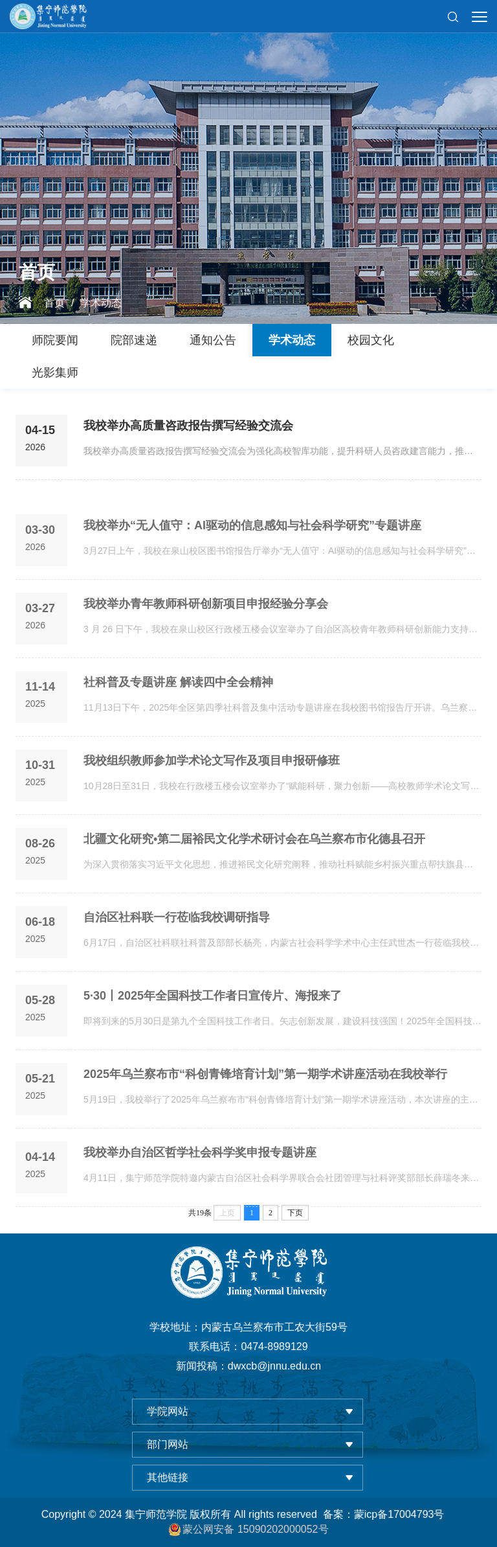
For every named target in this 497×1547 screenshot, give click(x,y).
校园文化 (371, 340)
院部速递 (134, 340)
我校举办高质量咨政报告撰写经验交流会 (188, 426)
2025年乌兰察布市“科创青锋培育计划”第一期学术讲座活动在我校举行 (265, 1099)
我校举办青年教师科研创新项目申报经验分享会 (205, 629)
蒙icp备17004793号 (399, 1514)
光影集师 (55, 372)
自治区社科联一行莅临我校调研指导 (176, 942)
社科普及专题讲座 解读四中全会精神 (178, 707)
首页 (54, 303)
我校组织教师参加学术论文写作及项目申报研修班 (211, 785)
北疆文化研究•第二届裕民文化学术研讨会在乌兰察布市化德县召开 (254, 864)
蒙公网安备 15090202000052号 (248, 1529)
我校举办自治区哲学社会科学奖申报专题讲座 (199, 1177)
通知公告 (213, 340)
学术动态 (101, 303)
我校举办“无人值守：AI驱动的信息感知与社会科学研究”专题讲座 (252, 550)
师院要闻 (55, 340)
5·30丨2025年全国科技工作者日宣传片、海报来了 (212, 1020)
